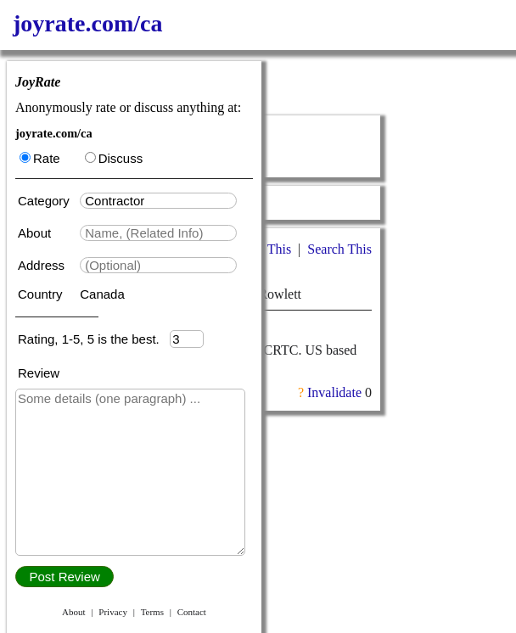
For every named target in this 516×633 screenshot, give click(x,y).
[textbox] (158, 201)
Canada (102, 294)
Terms (152, 612)
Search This (339, 249)
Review (38, 373)
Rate (40, 158)
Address (43, 265)
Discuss (114, 158)
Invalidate (334, 392)
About (36, 233)
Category (47, 200)
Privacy (112, 612)
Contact (191, 612)
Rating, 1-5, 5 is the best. (94, 339)
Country (42, 294)
